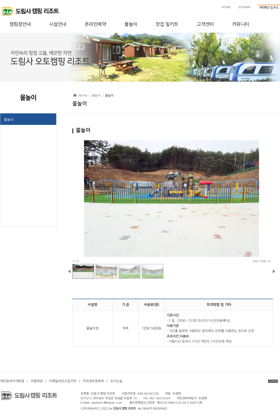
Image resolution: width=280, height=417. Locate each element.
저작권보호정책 (93, 381)
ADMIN (273, 381)
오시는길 (116, 381)
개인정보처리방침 (12, 381)
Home (82, 95)
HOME (226, 7)
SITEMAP (244, 7)
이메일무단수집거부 (62, 381)
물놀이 (9, 119)
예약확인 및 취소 (269, 7)
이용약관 (37, 381)
